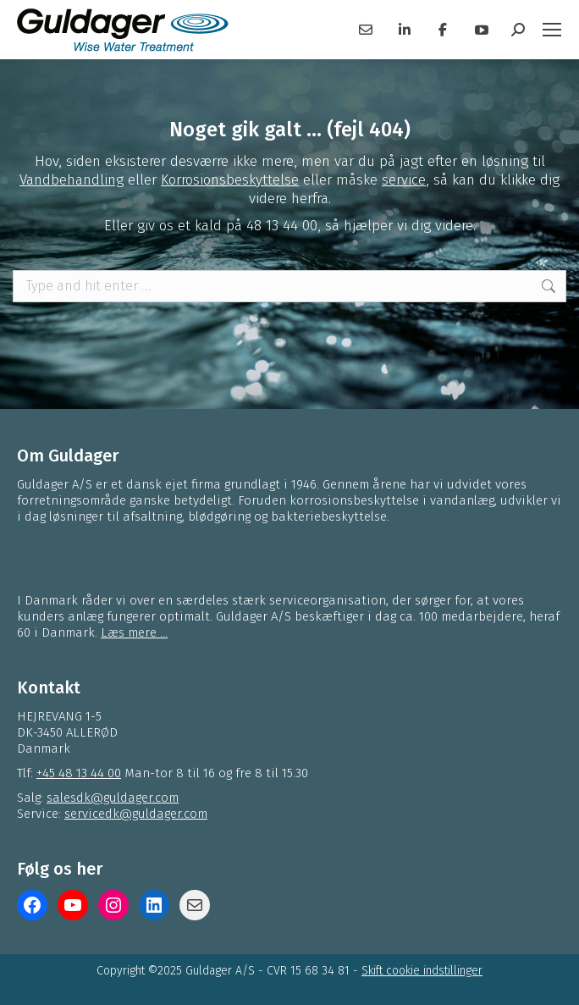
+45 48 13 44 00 (78, 773)
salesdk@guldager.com (113, 797)
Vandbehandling (71, 180)
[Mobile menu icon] (552, 29)
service (404, 180)
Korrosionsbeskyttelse (230, 180)
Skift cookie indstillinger (421, 971)
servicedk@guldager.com (135, 813)
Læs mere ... (134, 632)
